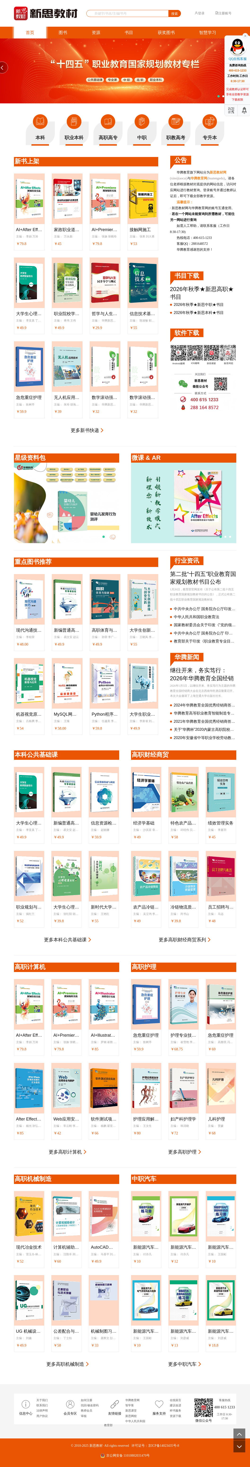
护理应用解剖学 (146, 1119)
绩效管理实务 (220, 823)
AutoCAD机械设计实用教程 (104, 1247)
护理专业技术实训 (184, 1035)
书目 (129, 32)
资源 (96, 32)
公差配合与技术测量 (66, 1331)
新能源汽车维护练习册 (146, 1247)
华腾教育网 (132, 1400)
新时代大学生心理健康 (104, 907)
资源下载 (175, 1416)
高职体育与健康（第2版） (105, 630)
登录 (200, 13)
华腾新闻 (187, 657)
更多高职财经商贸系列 (182, 939)
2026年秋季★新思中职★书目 (199, 305)
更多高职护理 (182, 1151)
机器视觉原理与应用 (29, 714)
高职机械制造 (33, 1178)
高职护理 (144, 966)
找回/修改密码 (90, 1405)
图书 (63, 32)
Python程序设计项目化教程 (105, 714)
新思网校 (131, 1416)
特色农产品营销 (184, 823)
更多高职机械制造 (65, 1364)
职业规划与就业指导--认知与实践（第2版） (29, 907)
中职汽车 (144, 1178)
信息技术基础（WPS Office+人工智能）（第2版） (143, 313)
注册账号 (223, 13)
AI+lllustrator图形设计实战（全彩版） (104, 1035)
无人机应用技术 (67, 397)
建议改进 (175, 1405)
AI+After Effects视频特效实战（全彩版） (29, 229)
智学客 (129, 1405)
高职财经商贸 (150, 754)
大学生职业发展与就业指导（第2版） (143, 714)
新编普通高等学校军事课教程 (67, 630)
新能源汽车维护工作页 (184, 1247)
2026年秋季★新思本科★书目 (199, 313)
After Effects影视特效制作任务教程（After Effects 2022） (29, 1119)
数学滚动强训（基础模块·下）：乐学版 (105, 397)
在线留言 (175, 1400)
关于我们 (42, 1400)
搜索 (174, 14)
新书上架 (27, 161)
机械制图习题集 (104, 1331)
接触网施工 (140, 229)
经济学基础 (143, 823)
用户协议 (42, 1416)
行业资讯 (187, 560)
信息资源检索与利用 (104, 823)
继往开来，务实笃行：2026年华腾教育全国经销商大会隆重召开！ (202, 678)
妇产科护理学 (183, 1119)
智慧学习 (207, 32)
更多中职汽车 (182, 1364)
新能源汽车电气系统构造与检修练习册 (221, 1247)
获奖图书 (166, 32)
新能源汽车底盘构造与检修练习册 (184, 1331)
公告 (181, 160)
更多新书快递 (85, 430)
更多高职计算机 (65, 1151)
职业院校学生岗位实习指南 (67, 313)
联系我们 (42, 1405)
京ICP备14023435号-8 (163, 1445)
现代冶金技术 (29, 1247)
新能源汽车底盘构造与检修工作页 (221, 1331)
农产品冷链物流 (146, 907)
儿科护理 (216, 1119)
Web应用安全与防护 (66, 1119)
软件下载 (187, 332)
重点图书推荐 (33, 561)
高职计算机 (30, 966)
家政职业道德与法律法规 (67, 229)
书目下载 (187, 275)
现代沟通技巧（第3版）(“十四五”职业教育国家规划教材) (29, 630)
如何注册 (86, 1400)
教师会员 (86, 1410)
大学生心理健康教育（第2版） (29, 313)
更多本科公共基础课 (65, 939)
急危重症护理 (29, 397)
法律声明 (42, 1410)
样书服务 (175, 1410)
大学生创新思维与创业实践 (143, 630)
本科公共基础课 (36, 754)
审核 (84, 1416)
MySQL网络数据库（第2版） (67, 714)
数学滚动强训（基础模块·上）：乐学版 (143, 397)
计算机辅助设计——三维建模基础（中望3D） (66, 1247)
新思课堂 (131, 1410)
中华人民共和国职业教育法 (196, 617)
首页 (30, 32)
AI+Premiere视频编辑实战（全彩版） (105, 229)
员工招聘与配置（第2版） (221, 907)
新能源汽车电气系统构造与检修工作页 (146, 1331)
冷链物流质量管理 (184, 907)
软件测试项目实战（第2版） (104, 1119)
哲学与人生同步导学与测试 (105, 313)
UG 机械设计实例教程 (29, 1331)
